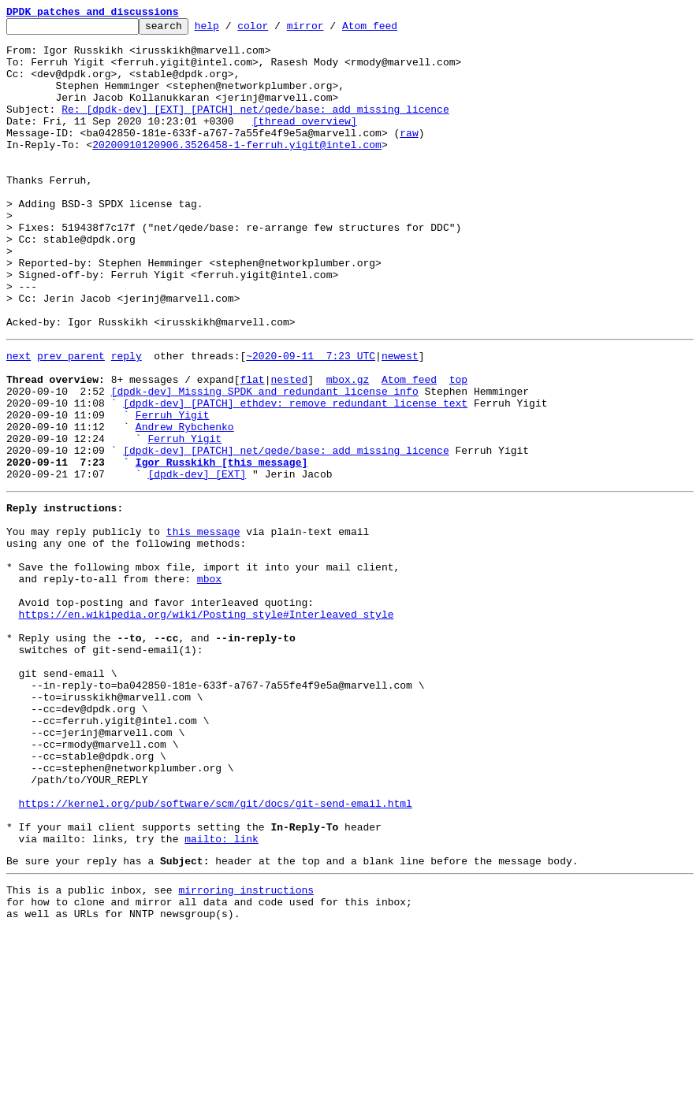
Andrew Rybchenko (185, 504)
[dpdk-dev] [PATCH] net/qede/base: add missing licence (286, 533)
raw (409, 156)
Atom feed (394, 30)
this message (203, 626)
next (18, 419)
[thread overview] (304, 142)
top (458, 447)
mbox (209, 682)
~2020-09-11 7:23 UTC (310, 419)
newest (400, 419)
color (277, 30)
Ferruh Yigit (173, 490)
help (231, 30)
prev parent (71, 419)
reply (126, 419)
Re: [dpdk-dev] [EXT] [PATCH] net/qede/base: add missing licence (255, 128)
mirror (329, 30)
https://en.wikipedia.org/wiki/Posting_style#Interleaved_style (206, 725)
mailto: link (221, 994)
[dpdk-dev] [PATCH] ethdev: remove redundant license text (295, 476)
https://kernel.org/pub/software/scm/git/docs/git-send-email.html (215, 952)
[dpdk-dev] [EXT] (196, 561)
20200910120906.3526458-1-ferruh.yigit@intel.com (237, 170)
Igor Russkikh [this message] (221, 547)
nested (288, 447)
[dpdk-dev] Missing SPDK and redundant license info (265, 462)
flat (252, 447)
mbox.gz (348, 447)
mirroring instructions (246, 1050)
